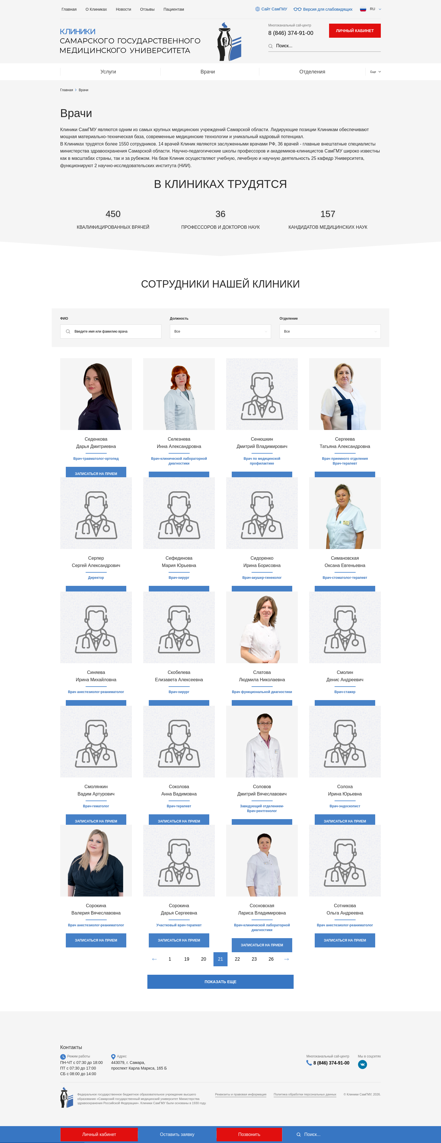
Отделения (189, 72)
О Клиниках (96, 9)
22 (237, 959)
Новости (123, 9)
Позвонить (249, 1134)
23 (254, 959)
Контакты (354, 72)
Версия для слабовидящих (327, 9)
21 (220, 959)
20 (203, 959)
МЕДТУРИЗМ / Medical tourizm (272, 72)
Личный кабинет (99, 1134)
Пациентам (174, 9)
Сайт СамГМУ (274, 9)
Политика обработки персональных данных (305, 1094)
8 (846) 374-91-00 (290, 33)
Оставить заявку (177, 1134)
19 (186, 959)
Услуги (83, 72)
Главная (69, 9)
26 (271, 959)
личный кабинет (355, 30)
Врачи (134, 72)
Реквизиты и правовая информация (241, 1094)
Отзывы (147, 9)
